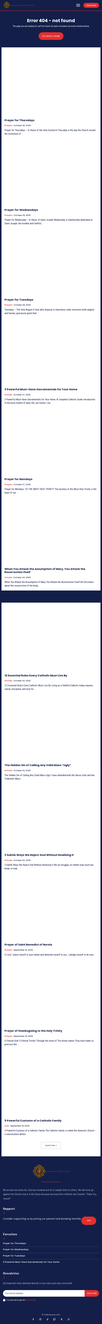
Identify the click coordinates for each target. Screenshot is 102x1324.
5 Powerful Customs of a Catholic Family (32, 1120)
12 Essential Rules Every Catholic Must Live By (35, 675)
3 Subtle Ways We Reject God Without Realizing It (39, 855)
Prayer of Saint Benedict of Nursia (28, 944)
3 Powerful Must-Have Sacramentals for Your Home (40, 389)
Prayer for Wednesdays (21, 210)
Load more (51, 1145)
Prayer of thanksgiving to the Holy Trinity (33, 1031)
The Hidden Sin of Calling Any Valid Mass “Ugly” (37, 765)
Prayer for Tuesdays (18, 300)
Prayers (8, 125)
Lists (6, 1126)
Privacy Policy (30, 1300)
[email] (44, 1293)
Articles (8, 395)
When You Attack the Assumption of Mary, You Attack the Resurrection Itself (44, 570)
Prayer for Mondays (18, 479)
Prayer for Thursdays (19, 120)
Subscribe (92, 1293)
